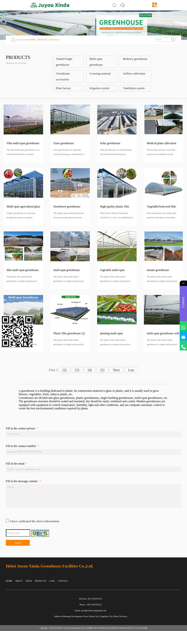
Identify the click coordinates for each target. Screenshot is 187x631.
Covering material (100, 73)
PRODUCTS (42, 40)
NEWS (29, 581)
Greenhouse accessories (63, 76)
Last (131, 370)
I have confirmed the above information (34, 521)
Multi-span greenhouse (96, 61)
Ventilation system (134, 88)
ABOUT (19, 581)
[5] (102, 370)
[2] (64, 370)
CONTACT (63, 581)
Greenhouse (53, 40)
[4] (90, 370)
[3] (77, 370)
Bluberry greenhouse (135, 59)
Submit (18, 543)
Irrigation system (99, 88)
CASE (52, 581)
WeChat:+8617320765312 (90, 599)
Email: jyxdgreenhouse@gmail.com (90, 610)
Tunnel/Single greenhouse (64, 61)
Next (116, 370)
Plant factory (63, 88)
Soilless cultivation (134, 73)
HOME (33, 40)
